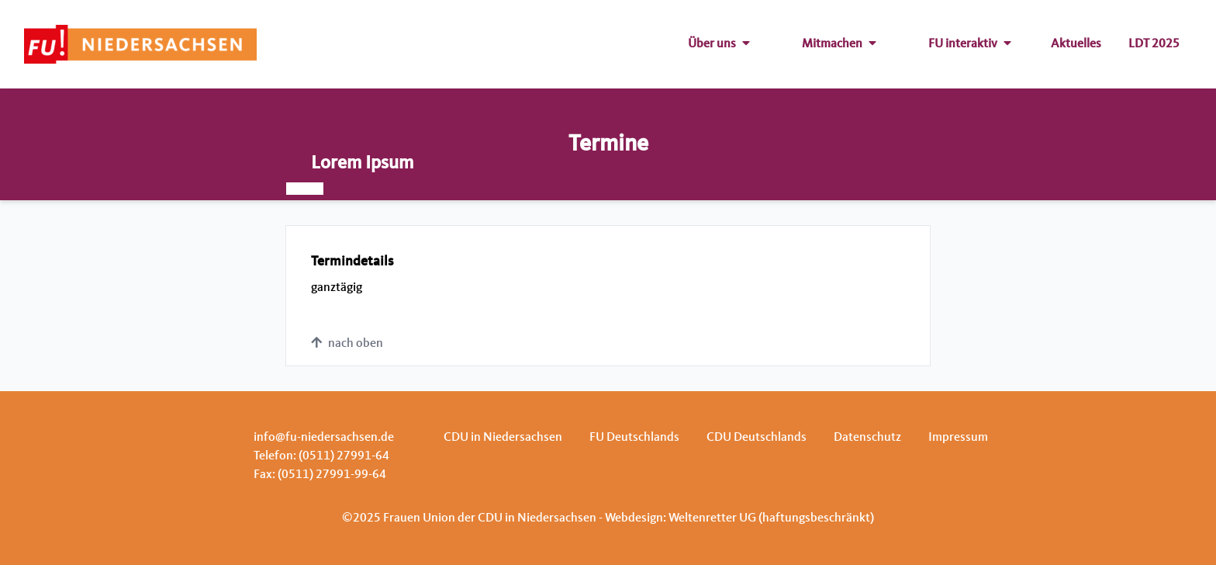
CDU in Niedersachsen (503, 438)
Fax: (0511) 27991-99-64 (320, 475)
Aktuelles (1076, 44)
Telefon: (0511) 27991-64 (321, 456)
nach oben (347, 343)
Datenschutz (867, 438)
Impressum (958, 438)
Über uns (719, 44)
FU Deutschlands (634, 438)
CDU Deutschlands (756, 438)
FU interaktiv (969, 44)
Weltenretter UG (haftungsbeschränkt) (771, 518)
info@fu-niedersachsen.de (324, 438)
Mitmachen (839, 44)
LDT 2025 (1154, 44)
